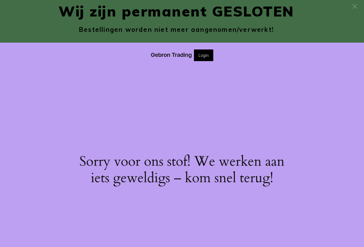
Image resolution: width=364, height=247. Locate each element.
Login (203, 55)
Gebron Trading (171, 54)
